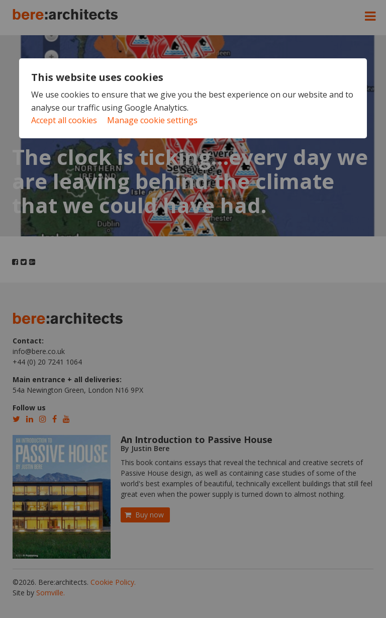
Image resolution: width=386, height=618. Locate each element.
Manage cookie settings (152, 120)
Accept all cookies (64, 120)
